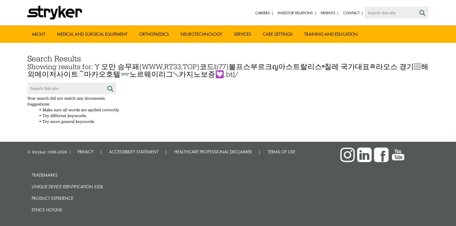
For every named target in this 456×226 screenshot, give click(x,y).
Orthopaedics (154, 34)
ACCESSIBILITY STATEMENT (133, 152)
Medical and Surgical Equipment (92, 34)
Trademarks (45, 175)
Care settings (278, 34)
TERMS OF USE (281, 152)
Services (242, 34)
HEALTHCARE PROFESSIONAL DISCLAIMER (213, 152)
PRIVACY (85, 152)
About (38, 34)
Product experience (52, 198)
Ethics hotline (47, 210)
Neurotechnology (201, 34)
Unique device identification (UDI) (67, 186)
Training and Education (331, 34)
